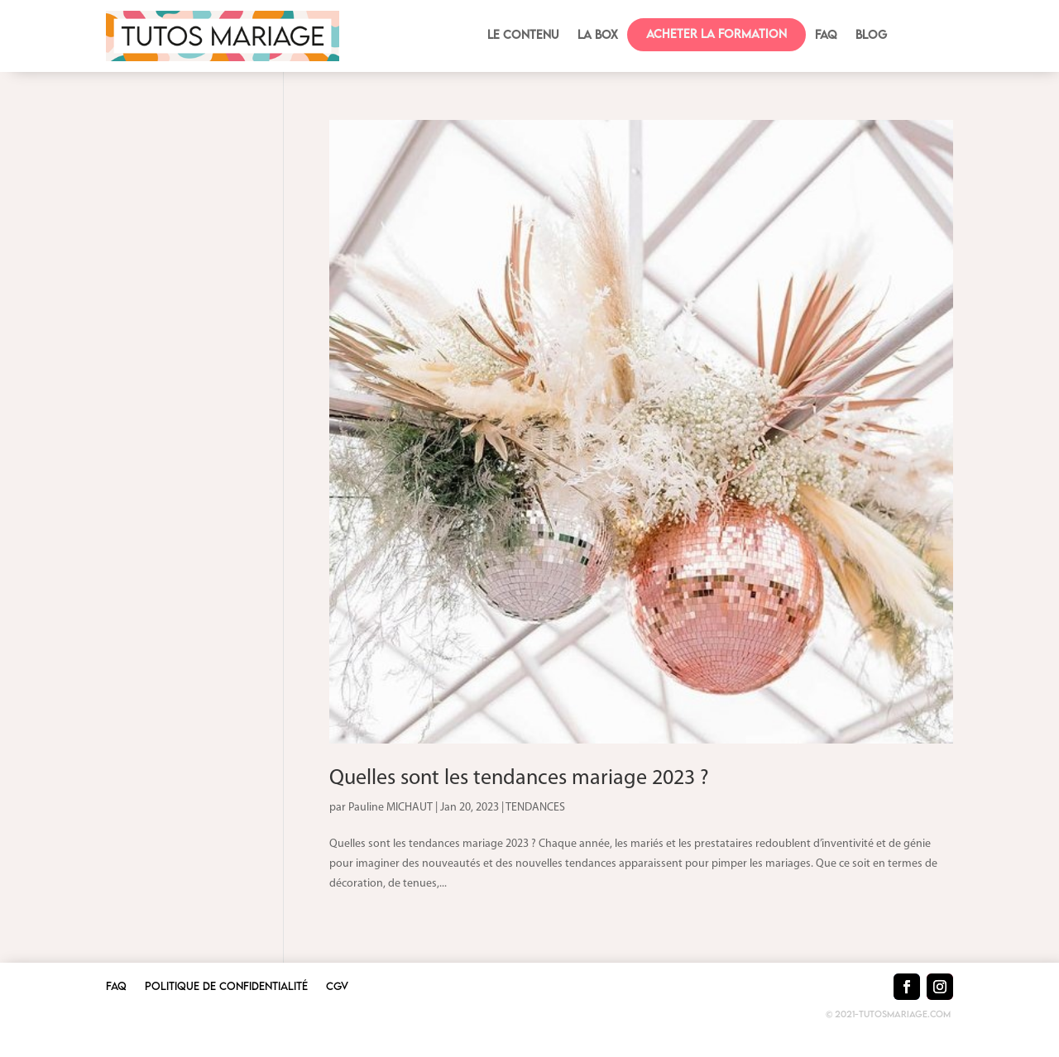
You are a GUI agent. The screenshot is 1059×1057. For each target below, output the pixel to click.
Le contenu (523, 35)
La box (597, 35)
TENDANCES (535, 807)
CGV (337, 986)
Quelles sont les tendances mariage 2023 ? (519, 779)
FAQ (826, 35)
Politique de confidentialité (226, 986)
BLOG (871, 35)
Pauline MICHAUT (390, 807)
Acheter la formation (716, 33)
